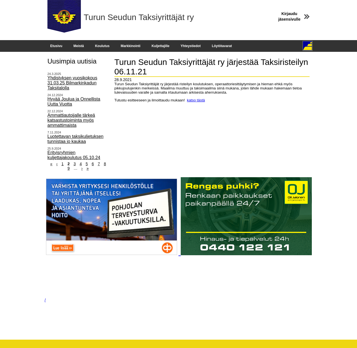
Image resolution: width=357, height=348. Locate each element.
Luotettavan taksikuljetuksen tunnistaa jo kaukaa (75, 139)
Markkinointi (131, 46)
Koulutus (102, 46)
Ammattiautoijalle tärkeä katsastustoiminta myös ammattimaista (71, 120)
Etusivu (56, 46)
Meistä (78, 46)
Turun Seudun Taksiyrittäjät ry (139, 17)
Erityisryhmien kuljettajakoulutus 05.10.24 (73, 155)
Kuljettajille (160, 46)
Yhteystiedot (190, 46)
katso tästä (196, 100)
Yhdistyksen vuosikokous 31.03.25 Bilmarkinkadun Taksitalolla (72, 83)
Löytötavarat (222, 46)
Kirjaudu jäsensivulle (289, 16)
